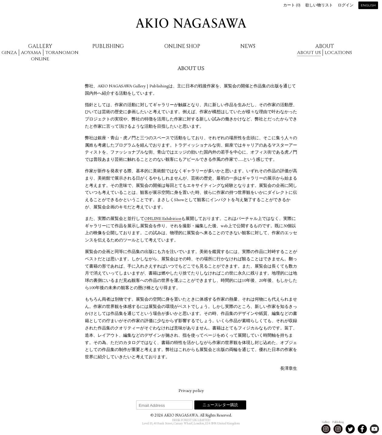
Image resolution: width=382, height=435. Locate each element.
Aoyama (31, 52)
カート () (291, 6)
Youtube (374, 428)
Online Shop (182, 46)
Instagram (325, 428)
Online (40, 59)
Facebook (362, 428)
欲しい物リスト (319, 6)
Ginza (9, 52)
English (368, 5)
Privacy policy (191, 391)
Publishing (108, 46)
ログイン (346, 6)
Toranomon (62, 52)
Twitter (350, 428)
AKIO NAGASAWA (191, 23)
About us (309, 52)
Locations (338, 52)
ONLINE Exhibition (162, 219)
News (247, 46)
